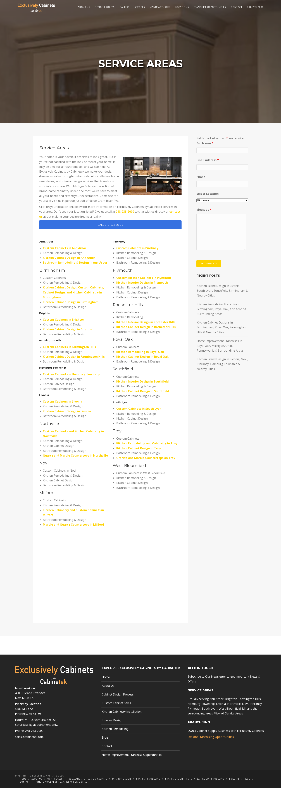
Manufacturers (160, 7)
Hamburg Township (52, 370)
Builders (234, 782)
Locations (182, 7)
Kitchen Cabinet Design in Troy (138, 451)
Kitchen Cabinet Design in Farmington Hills (74, 360)
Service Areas (234, 716)
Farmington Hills (50, 343)
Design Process (105, 7)
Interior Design (112, 723)
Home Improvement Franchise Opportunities (132, 758)
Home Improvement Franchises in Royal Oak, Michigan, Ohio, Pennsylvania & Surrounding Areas (220, 348)
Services (140, 7)
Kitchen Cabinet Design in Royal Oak (142, 360)
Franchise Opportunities (210, 7)
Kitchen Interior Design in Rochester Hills (145, 325)
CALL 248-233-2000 (110, 227)
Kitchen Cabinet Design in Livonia (67, 414)
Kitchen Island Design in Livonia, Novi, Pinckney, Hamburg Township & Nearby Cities (222, 367)
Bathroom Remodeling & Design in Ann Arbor (75, 266)
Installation (75, 782)
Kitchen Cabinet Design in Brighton (68, 332)
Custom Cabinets (97, 782)
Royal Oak (123, 342)
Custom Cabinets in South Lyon (138, 412)
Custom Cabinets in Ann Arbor (64, 251)
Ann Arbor (216, 702)
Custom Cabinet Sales (116, 706)
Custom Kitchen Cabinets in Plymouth (143, 281)
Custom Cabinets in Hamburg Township (71, 377)
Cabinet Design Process (118, 697)
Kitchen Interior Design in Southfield (142, 384)
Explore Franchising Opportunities (211, 740)
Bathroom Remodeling (210, 782)
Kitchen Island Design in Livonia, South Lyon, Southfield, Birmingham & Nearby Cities (222, 293)
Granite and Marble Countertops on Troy (145, 461)
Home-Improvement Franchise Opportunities (61, 785)
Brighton (231, 702)
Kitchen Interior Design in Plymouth (142, 286)
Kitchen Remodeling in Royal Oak (140, 355)
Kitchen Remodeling (115, 732)
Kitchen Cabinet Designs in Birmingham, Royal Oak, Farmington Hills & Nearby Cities (221, 330)
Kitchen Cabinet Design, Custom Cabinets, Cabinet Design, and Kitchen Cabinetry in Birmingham (73, 295)
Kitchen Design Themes (178, 782)
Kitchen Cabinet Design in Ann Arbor (69, 261)
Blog (105, 740)
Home (106, 680)
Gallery (125, 7)
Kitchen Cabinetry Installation (122, 715)
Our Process (55, 782)
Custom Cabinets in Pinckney (137, 251)
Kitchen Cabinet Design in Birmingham (71, 305)
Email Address (207, 163)
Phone (200, 180)
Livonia (221, 707)
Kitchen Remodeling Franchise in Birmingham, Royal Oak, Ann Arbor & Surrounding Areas (221, 312)
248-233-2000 (255, 7)
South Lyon (209, 712)
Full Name (204, 146)
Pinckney (119, 244)
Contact (236, 7)
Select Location (207, 197)
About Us (84, 7)
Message (204, 213)
